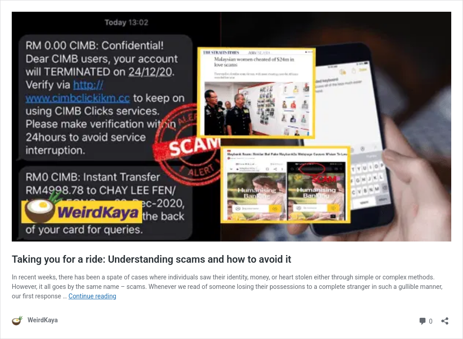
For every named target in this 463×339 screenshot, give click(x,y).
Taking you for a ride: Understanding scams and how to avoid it (151, 259)
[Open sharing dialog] (445, 318)
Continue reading (93, 296)
